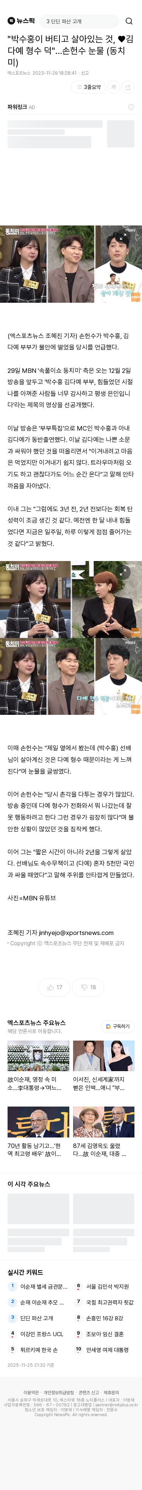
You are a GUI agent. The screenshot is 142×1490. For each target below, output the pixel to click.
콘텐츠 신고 (89, 1392)
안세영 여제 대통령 (107, 1350)
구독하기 (118, 1026)
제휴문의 (111, 1392)
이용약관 (31, 1392)
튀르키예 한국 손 (39, 1350)
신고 (85, 73)
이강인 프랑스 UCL (42, 1334)
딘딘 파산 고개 (36, 1318)
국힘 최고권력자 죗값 (110, 1302)
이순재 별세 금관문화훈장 (44, 1286)
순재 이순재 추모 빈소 (44, 1302)
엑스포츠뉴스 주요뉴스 (37, 1023)
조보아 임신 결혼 (105, 1334)
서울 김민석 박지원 (107, 1286)
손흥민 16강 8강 (104, 1318)
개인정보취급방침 (59, 1392)
